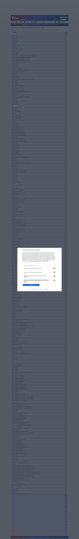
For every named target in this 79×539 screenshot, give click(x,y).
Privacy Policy (45, 289)
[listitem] (39, 265)
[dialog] (39, 269)
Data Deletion (33, 289)
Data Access (39, 289)
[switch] (53, 268)
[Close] (59, 250)
